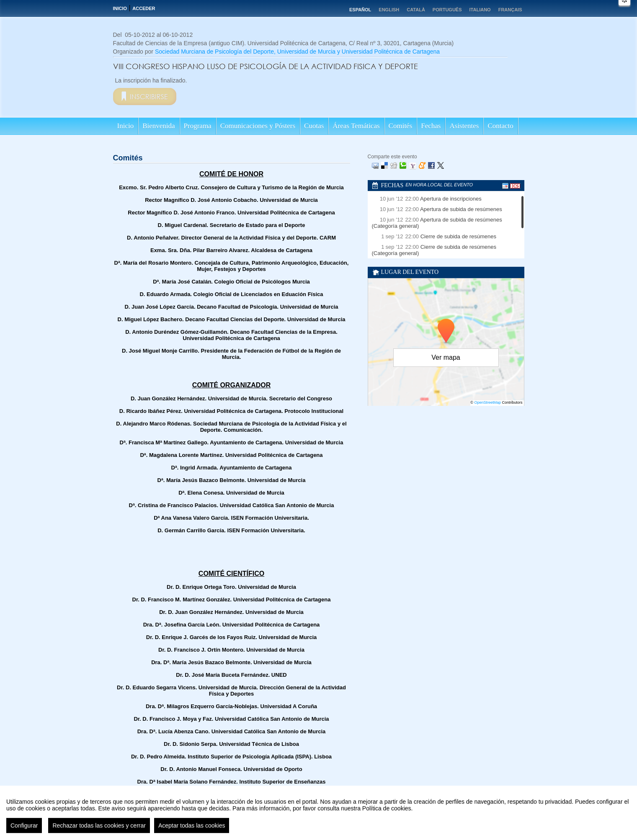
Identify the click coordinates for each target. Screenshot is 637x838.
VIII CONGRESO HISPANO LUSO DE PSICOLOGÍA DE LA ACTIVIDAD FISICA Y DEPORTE (265, 66)
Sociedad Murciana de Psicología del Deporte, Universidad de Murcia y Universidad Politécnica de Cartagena (297, 51)
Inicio (120, 8)
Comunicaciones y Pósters (257, 126)
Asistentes (464, 126)
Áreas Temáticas (356, 126)
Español (360, 9)
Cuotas (314, 126)
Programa (197, 126)
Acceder (143, 8)
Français (510, 9)
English (389, 9)
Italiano (480, 9)
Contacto (500, 126)
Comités (401, 126)
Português (447, 9)
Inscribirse (149, 96)
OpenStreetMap (487, 402)
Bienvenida (158, 126)
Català (416, 9)
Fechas (431, 126)
